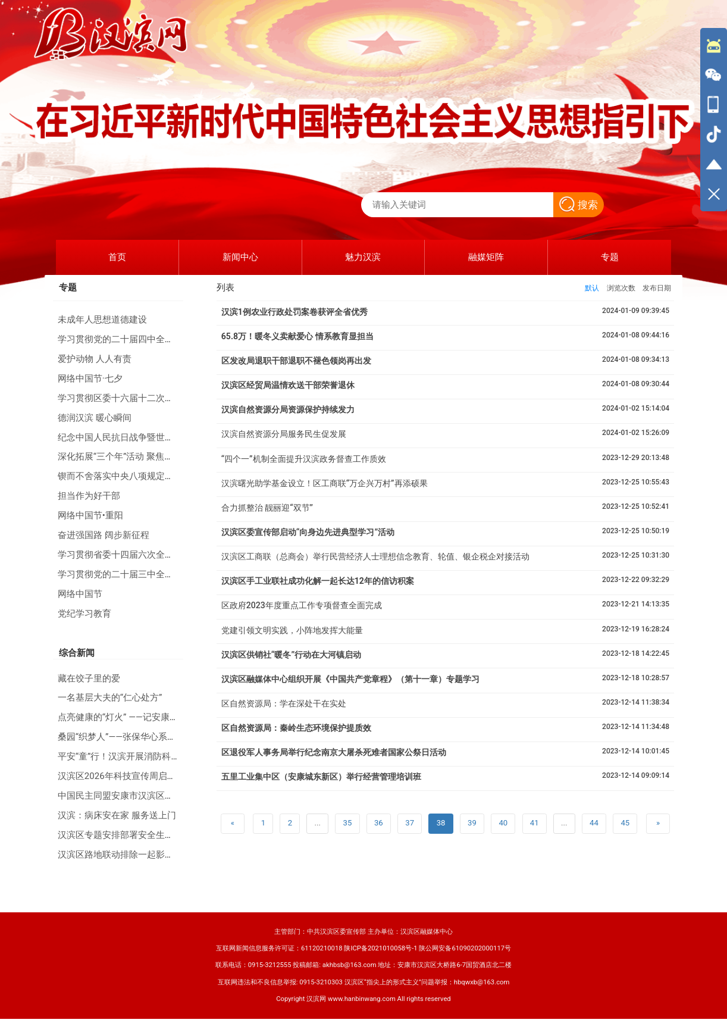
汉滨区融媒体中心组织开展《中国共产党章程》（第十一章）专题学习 (350, 679)
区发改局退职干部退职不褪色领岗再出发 (296, 360)
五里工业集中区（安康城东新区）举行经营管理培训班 (321, 776)
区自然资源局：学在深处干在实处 (283, 703)
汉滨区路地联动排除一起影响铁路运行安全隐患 (151, 854)
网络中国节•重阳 (90, 515)
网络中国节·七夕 (90, 378)
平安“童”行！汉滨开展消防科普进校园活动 (141, 756)
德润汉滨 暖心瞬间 (94, 417)
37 (409, 822)
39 (472, 822)
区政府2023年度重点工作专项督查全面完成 (301, 605)
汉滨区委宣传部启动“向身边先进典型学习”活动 (307, 532)
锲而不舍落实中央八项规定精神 (120, 476)
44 (594, 822)
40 (503, 822)
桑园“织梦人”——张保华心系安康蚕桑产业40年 (149, 736)
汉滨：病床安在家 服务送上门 (117, 815)
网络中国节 (80, 594)
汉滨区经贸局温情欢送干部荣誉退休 (288, 385)
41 (534, 822)
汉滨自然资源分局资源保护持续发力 (288, 409)
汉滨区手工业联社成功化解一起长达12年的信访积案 (317, 581)
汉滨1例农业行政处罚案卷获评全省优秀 (294, 312)
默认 (592, 288)
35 (347, 822)
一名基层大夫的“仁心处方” (110, 697)
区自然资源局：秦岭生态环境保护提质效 (296, 728)
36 (378, 822)
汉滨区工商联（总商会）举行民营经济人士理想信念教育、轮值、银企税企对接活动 (375, 556)
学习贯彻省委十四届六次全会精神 (125, 554)
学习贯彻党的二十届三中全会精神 (125, 574)
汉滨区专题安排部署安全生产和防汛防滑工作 (147, 835)
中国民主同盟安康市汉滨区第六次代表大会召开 (151, 795)
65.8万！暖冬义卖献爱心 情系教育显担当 (297, 336)
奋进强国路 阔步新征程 (103, 535)
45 (625, 822)
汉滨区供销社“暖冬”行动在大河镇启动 (291, 654)
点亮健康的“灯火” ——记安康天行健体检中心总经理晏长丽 (172, 717)
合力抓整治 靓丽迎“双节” (267, 507)
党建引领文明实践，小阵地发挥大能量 (292, 630)
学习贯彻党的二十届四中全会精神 (125, 339)
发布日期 (657, 288)
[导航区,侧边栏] (713, 119)
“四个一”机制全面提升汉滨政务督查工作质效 (303, 459)
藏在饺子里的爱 (89, 678)
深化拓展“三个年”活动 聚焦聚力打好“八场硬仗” (150, 456)
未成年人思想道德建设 (102, 319)
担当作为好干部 (89, 495)
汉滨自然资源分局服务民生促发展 (283, 434)
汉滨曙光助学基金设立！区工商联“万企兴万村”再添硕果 (324, 483)
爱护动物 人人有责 (94, 359)
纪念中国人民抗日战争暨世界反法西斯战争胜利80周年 (165, 437)
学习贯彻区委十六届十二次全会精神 (129, 398)
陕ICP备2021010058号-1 (380, 948)
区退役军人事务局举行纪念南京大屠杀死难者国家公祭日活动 (333, 752)
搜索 (578, 204)
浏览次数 (621, 288)
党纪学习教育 (84, 613)
